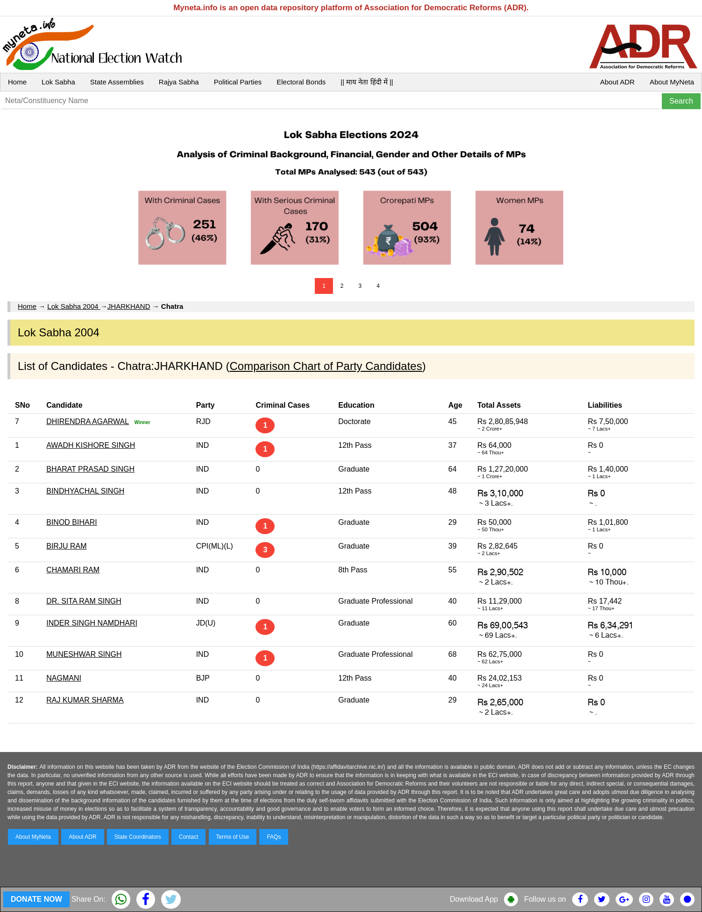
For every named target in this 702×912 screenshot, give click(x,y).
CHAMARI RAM (72, 570)
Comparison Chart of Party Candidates (326, 366)
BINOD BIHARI (71, 522)
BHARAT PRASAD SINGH (90, 469)
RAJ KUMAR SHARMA (84, 700)
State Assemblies (117, 82)
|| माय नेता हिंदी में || (366, 82)
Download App (474, 899)
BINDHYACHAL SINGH (85, 491)
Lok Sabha (58, 82)
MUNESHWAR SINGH (83, 654)
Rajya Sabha (179, 82)
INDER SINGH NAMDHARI (91, 623)
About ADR (617, 82)
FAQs (274, 837)
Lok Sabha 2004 (73, 306)
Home (17, 82)
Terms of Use (232, 837)
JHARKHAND (128, 306)
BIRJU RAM (66, 546)
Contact (188, 837)
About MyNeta (672, 82)
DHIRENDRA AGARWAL (87, 421)
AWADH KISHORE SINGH (90, 445)
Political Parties (238, 82)
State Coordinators (137, 837)
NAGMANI (63, 678)
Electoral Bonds (301, 82)
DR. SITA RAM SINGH (83, 601)
